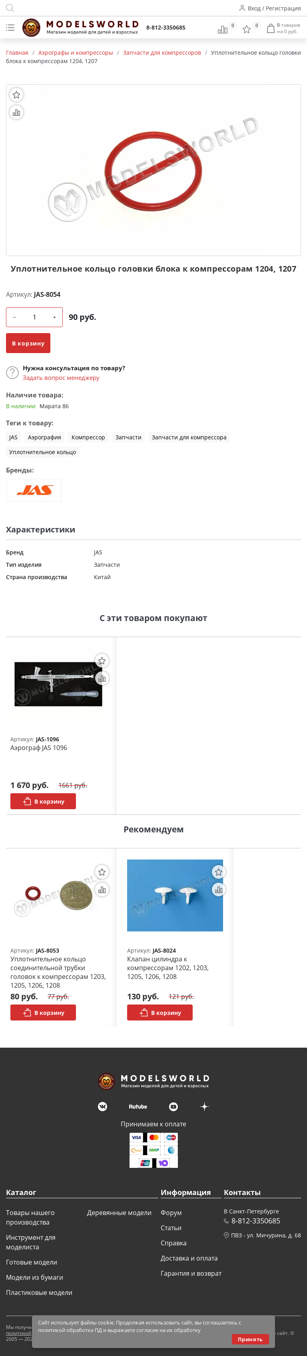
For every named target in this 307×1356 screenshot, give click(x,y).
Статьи (171, 1227)
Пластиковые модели (39, 1292)
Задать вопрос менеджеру (61, 377)
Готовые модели (31, 1262)
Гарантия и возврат (191, 1273)
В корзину (28, 343)
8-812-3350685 (165, 27)
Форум (171, 1212)
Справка (174, 1243)
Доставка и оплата (189, 1258)
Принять (250, 1339)
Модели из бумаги (34, 1277)
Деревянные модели (119, 1212)
